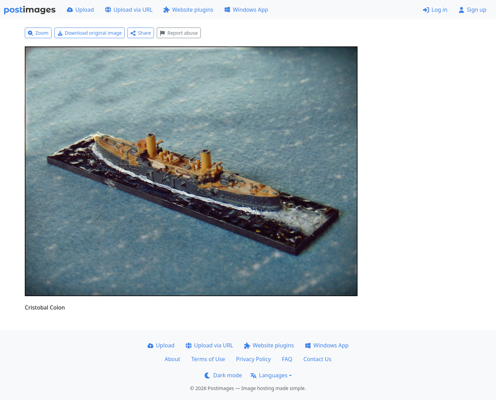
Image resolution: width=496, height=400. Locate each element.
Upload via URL (129, 9)
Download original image (90, 33)
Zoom (38, 33)
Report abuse (178, 33)
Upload (80, 9)
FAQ (287, 359)
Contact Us (317, 359)
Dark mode (223, 375)
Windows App (246, 9)
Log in (435, 9)
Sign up (472, 9)
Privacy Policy (253, 359)
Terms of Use (208, 359)
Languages (268, 375)
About (172, 359)
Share (141, 33)
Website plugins (188, 9)
